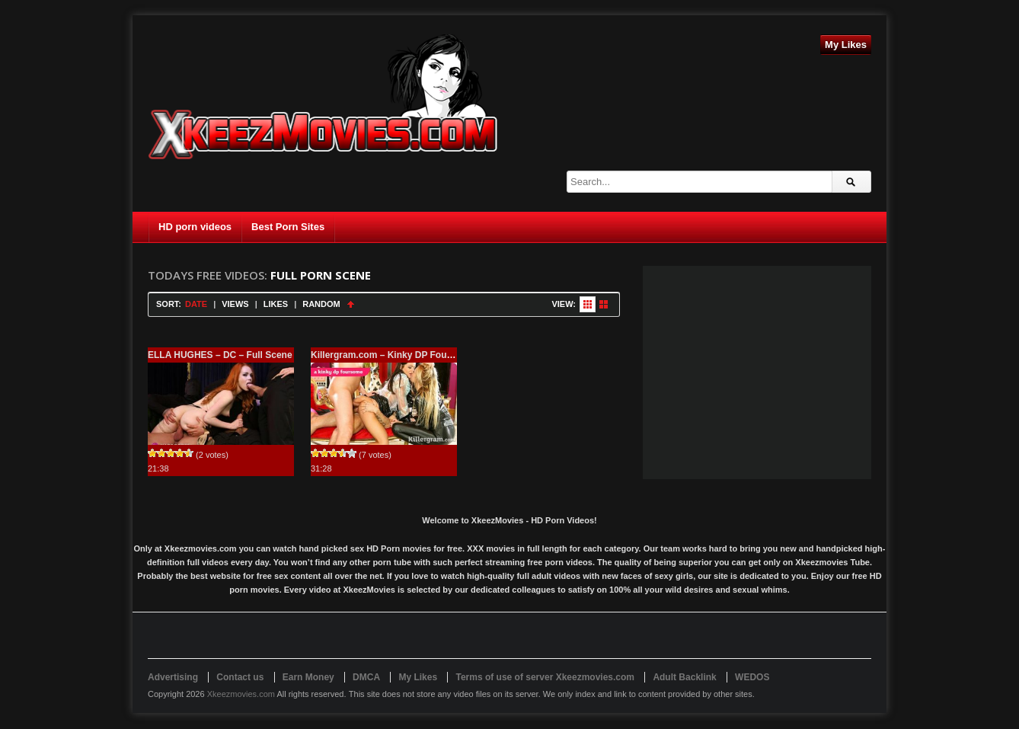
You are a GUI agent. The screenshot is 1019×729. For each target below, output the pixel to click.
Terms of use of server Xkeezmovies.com (544, 677)
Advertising (173, 677)
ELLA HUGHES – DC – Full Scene (220, 355)
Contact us (240, 677)
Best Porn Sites (287, 226)
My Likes (846, 44)
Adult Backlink (684, 677)
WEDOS (752, 677)
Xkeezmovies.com (241, 694)
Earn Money (308, 677)
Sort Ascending (351, 304)
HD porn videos (195, 226)
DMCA (366, 677)
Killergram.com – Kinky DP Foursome (392, 355)
